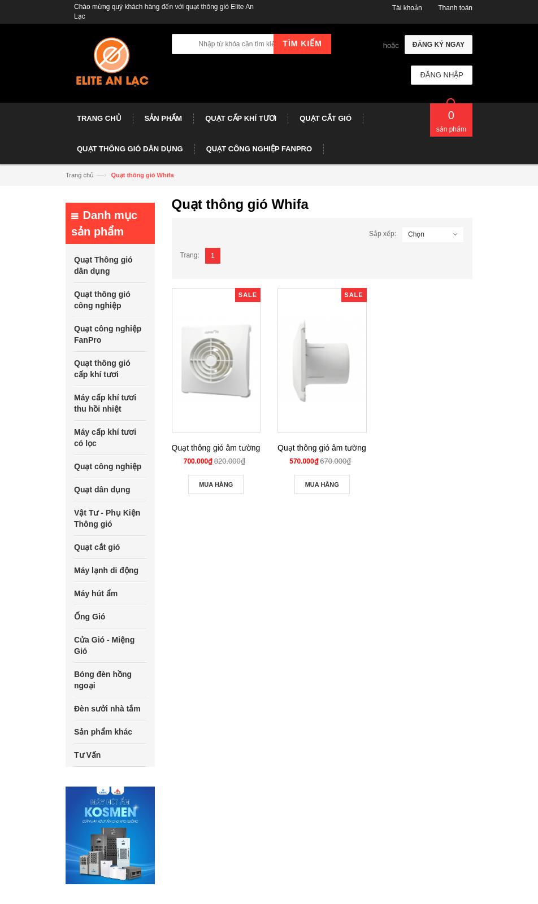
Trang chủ (80, 175)
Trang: (189, 255)
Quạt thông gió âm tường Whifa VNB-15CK (248, 447)
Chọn (416, 234)
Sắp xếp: (382, 234)
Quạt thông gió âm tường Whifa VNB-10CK (353, 447)
